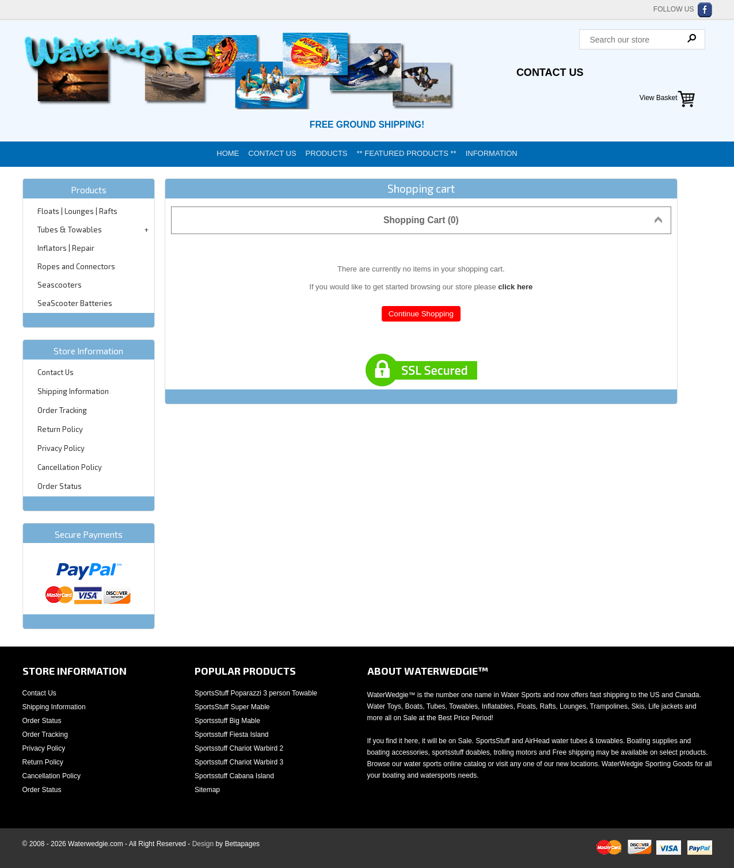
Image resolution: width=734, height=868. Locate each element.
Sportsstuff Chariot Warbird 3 (239, 762)
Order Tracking (62, 410)
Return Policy (60, 429)
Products (327, 153)
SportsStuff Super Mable (232, 707)
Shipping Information (73, 391)
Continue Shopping (421, 313)
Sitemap (207, 790)
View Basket (659, 98)
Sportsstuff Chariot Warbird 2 (239, 748)
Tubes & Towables (69, 229)
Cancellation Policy (69, 467)
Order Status (59, 486)
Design (203, 844)
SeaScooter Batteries (74, 303)
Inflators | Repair (65, 248)
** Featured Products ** (407, 153)
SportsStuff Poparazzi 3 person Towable (256, 693)
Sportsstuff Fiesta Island (232, 735)
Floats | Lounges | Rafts (77, 211)
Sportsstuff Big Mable (227, 721)
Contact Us (550, 72)
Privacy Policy (61, 448)
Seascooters (59, 284)
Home (227, 153)
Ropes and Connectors (76, 266)
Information (492, 153)
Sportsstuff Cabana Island (234, 776)
